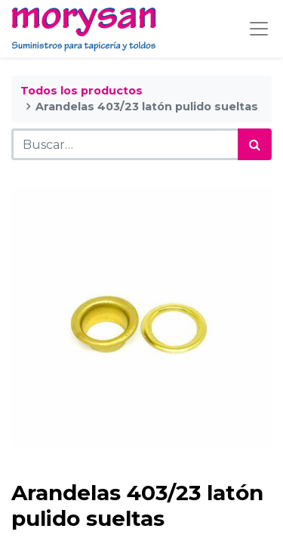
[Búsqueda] (255, 144)
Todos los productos (81, 90)
